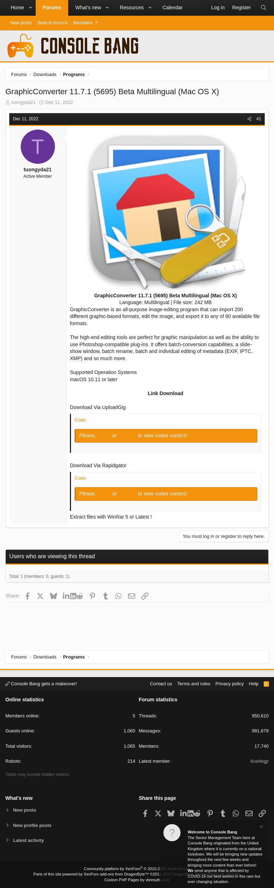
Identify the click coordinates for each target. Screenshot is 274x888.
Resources (132, 7)
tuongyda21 (23, 102)
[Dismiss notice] (261, 827)
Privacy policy (229, 683)
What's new (88, 7)
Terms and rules (193, 683)
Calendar (172, 7)
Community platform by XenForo (137, 869)
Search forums (52, 22)
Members (82, 22)
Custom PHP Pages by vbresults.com (136, 880)
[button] (30, 8)
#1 (259, 118)
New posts (21, 22)
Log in (104, 435)
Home (17, 7)
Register (128, 435)
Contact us (161, 683)
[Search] (263, 8)
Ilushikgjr (259, 761)
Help (254, 683)
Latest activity (28, 840)
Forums (52, 7)
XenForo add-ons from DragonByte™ (116, 874)
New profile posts (32, 825)
